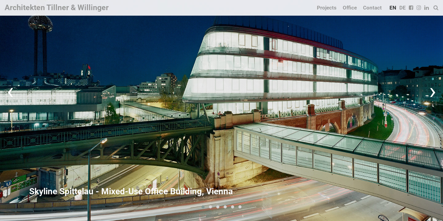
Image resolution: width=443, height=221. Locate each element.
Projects (327, 8)
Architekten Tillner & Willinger (57, 7)
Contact (372, 8)
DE (402, 8)
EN (392, 8)
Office (350, 8)
